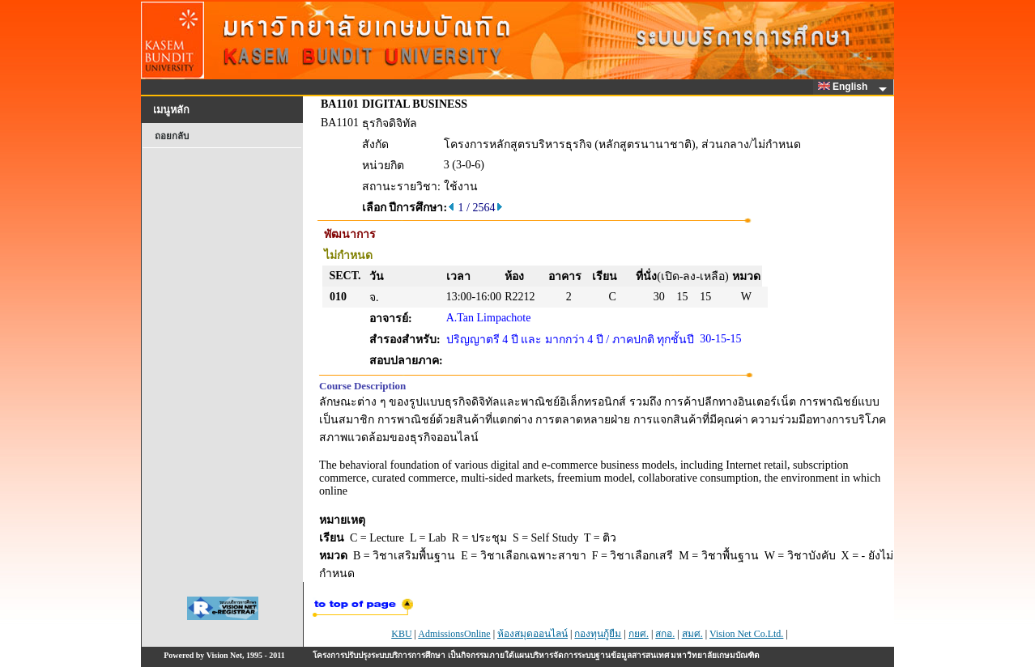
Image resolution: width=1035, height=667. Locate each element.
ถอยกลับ (172, 136)
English (845, 86)
